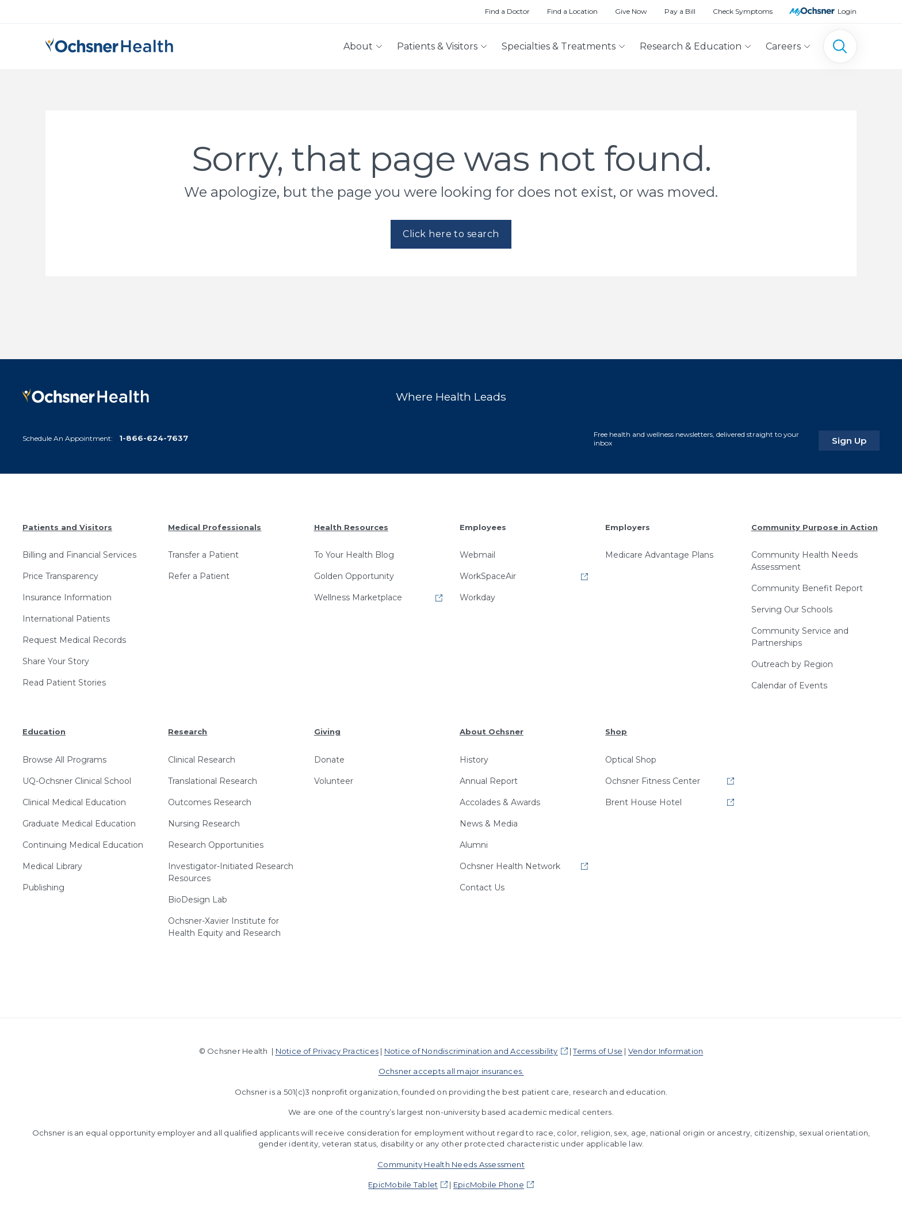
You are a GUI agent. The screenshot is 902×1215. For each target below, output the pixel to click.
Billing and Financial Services (79, 551)
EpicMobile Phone (488, 1181)
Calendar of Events (789, 682)
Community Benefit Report (807, 585)
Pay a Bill (679, 11)
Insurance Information (67, 594)
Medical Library (52, 863)
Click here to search (451, 233)
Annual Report (489, 777)
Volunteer (333, 777)
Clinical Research (201, 756)
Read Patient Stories (64, 679)
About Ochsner (491, 728)
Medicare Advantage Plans (659, 551)
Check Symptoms (743, 11)
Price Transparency (60, 572)
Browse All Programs (64, 756)
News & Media (489, 820)
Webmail (477, 551)
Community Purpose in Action (814, 523)
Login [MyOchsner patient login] (847, 11)
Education (44, 728)
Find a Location (572, 11)
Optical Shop (630, 756)
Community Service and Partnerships (800, 633)
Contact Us (482, 884)
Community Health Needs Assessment (804, 557)
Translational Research (212, 777)
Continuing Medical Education (82, 841)
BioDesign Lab (197, 896)
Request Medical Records (74, 636)
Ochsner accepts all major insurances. (451, 1067)
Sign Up (858, 436)
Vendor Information (665, 1047)
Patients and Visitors (67, 523)
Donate (329, 756)
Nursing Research (204, 820)
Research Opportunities (215, 841)
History (474, 756)
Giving (327, 728)
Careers (783, 46)
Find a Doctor (507, 11)
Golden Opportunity (354, 572)
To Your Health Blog (354, 551)
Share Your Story (55, 658)
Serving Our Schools (791, 606)
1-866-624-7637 (153, 434)
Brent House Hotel (643, 799)
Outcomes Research (209, 799)
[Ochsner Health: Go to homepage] (109, 44)
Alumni (474, 841)
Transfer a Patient (203, 551)
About (358, 46)
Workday (477, 594)
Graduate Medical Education (79, 820)
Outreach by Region (792, 661)
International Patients (66, 615)
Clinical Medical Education (74, 799)
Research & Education (691, 46)
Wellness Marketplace (358, 594)
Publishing (43, 884)
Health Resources (351, 523)
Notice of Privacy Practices (327, 1047)
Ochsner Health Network (510, 863)
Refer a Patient (199, 572)
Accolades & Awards (500, 799)
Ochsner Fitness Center (652, 777)
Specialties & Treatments (559, 46)
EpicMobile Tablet (403, 1181)
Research (187, 728)
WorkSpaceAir (488, 572)
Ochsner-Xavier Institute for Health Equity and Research (224, 923)
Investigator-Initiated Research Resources (230, 869)
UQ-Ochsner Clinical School (76, 777)
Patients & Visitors (437, 46)
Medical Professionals (214, 523)
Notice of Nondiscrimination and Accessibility (471, 1047)
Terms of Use (597, 1047)
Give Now (631, 11)
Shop (616, 728)
